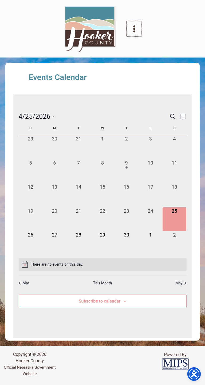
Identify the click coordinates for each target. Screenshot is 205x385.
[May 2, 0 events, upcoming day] (175, 243)
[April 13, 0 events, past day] (54, 195)
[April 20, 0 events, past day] (54, 219)
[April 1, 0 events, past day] (102, 147)
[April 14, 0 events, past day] (78, 195)
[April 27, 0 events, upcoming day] (54, 243)
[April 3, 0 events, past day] (151, 147)
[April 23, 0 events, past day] (127, 219)
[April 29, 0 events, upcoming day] (102, 243)
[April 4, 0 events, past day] (175, 147)
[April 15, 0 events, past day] (102, 195)
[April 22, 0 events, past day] (102, 219)
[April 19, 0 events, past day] (31, 219)
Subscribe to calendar (99, 301)
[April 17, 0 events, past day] (151, 195)
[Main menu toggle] (134, 28)
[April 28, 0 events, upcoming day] (78, 243)
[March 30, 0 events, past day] (54, 147)
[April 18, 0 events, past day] (175, 195)
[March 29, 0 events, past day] (31, 147)
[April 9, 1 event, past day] (127, 171)
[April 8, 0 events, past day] (102, 171)
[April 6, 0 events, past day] (54, 171)
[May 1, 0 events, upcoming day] (151, 243)
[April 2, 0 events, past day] (127, 147)
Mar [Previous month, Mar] (24, 283)
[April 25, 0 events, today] (175, 219)
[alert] (103, 264)
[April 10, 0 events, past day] (151, 171)
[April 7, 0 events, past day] (78, 171)
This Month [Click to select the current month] (102, 283)
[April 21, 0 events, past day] (78, 219)
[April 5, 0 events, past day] (31, 171)
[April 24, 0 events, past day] (151, 219)
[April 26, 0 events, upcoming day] (31, 243)
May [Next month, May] (180, 283)
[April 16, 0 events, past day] (127, 195)
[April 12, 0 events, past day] (31, 195)
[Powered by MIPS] (175, 363)
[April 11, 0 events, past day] (175, 171)
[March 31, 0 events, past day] (78, 147)
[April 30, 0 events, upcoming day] (127, 243)
